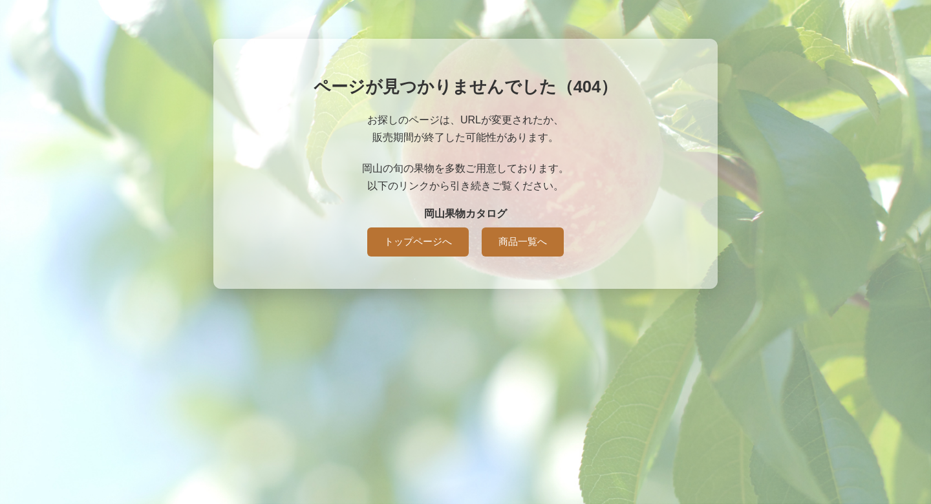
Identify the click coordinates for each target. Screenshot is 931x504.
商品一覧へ (522, 241)
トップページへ (418, 241)
